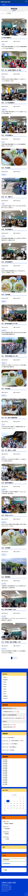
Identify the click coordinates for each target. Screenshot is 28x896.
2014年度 (5, 781)
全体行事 (5, 698)
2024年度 (5, 763)
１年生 (5, 682)
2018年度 (5, 774)
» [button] (16, 658)
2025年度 (5, 761)
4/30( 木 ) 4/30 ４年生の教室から (9, 747)
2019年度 (5, 772)
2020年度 (5, 770)
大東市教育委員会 (6, 863)
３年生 (5, 686)
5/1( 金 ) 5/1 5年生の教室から (8, 737)
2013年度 (5, 782)
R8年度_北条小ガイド (10, 724)
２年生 (5, 684)
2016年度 (5, 777)
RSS (6, 870)
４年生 (5, 689)
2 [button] (13, 658)
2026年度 (5, 760)
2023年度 (5, 765)
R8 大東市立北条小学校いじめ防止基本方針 (14, 718)
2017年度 (5, 775)
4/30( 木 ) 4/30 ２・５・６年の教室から (10, 743)
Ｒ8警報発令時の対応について (11, 711)
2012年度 (5, 784)
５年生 (5, 691)
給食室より (6, 696)
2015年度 (5, 779)
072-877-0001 (7, 887)
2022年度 (5, 767)
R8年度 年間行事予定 (10, 727)
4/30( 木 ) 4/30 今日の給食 (8, 750)
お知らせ (5, 677)
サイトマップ (5, 891)
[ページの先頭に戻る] (26, 894)
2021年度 (5, 768)
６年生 (5, 693)
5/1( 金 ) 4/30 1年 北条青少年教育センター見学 (12, 740)
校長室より (6, 679)
